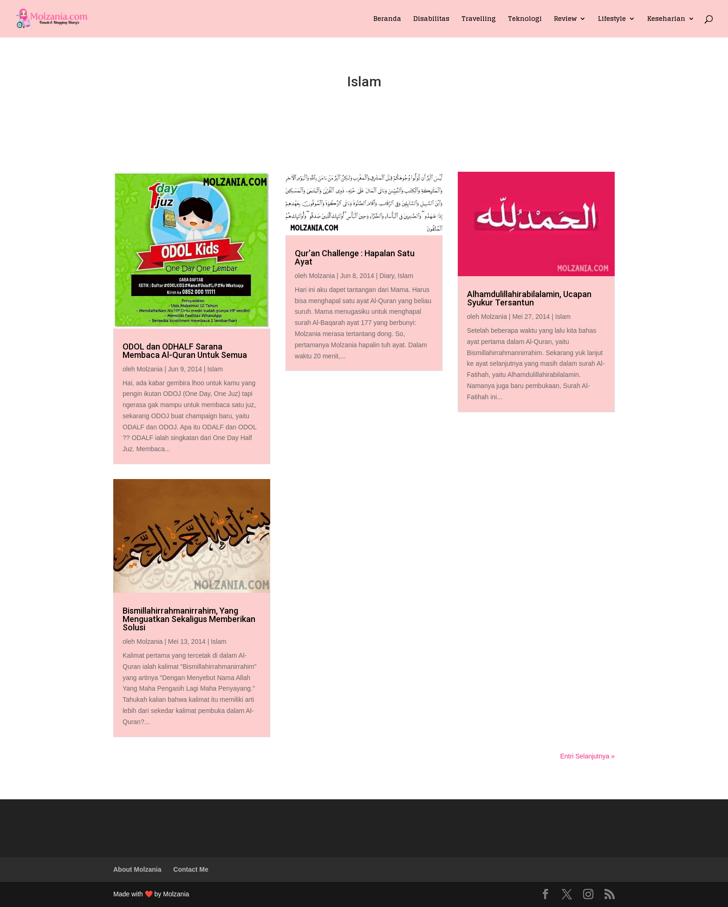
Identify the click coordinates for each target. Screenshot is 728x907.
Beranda (387, 19)
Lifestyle (612, 19)
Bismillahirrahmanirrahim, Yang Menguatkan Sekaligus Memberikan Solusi (189, 619)
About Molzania (137, 869)
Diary (386, 275)
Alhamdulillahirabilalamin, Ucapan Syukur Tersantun (529, 298)
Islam (214, 369)
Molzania (149, 369)
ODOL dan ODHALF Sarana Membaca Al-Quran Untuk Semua (185, 351)
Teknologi (525, 19)
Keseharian (666, 19)
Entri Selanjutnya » (587, 756)
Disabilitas (431, 19)
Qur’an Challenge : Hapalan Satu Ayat (355, 257)
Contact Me (190, 869)
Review (565, 19)
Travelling (479, 19)
